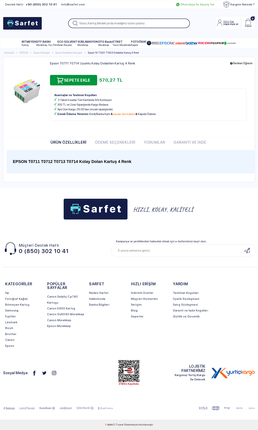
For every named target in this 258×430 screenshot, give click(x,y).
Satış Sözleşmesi (185, 304)
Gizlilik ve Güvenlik (186, 316)
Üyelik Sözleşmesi (186, 299)
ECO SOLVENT (67, 43)
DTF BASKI (46, 43)
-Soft (109, 424)
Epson (9, 346)
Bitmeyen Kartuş (17, 304)
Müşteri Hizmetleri (144, 299)
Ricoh (9, 328)
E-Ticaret (118, 424)
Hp (7, 293)
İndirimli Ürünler (142, 293)
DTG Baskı (105, 43)
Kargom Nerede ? (239, 4)
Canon (10, 340)
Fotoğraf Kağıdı (16, 299)
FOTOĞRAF (139, 43)
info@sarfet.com (73, 4)
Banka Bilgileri (99, 304)
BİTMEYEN (29, 43)
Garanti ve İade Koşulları (190, 310)
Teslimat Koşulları (186, 293)
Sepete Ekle (73, 80)
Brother (10, 334)
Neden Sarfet (99, 293)
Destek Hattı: (31, 4)
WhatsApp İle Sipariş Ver (195, 4)
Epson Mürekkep (59, 326)
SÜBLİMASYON (88, 43)
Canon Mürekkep (59, 320)
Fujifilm (10, 316)
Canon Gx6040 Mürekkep (65, 314)
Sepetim (137, 316)
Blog (134, 310)
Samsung (12, 310)
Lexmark (11, 322)
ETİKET (122, 43)
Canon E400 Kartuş (61, 308)
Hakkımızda (97, 299)
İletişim (136, 304)
